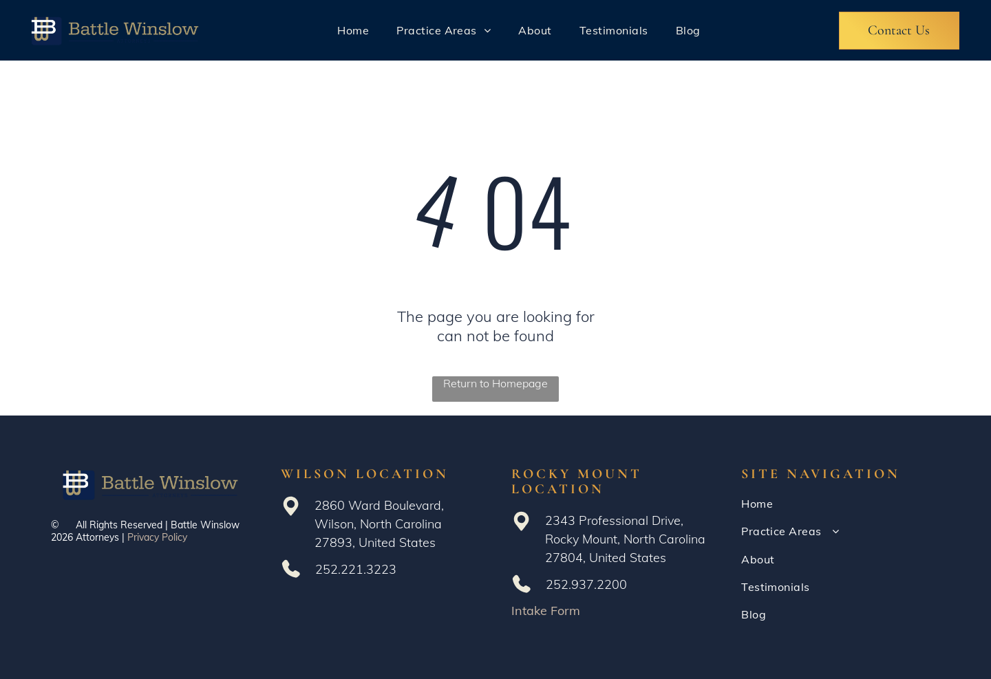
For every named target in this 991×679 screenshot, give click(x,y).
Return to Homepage (495, 383)
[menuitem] (353, 30)
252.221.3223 (355, 569)
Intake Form (545, 610)
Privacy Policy (157, 537)
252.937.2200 (586, 584)
